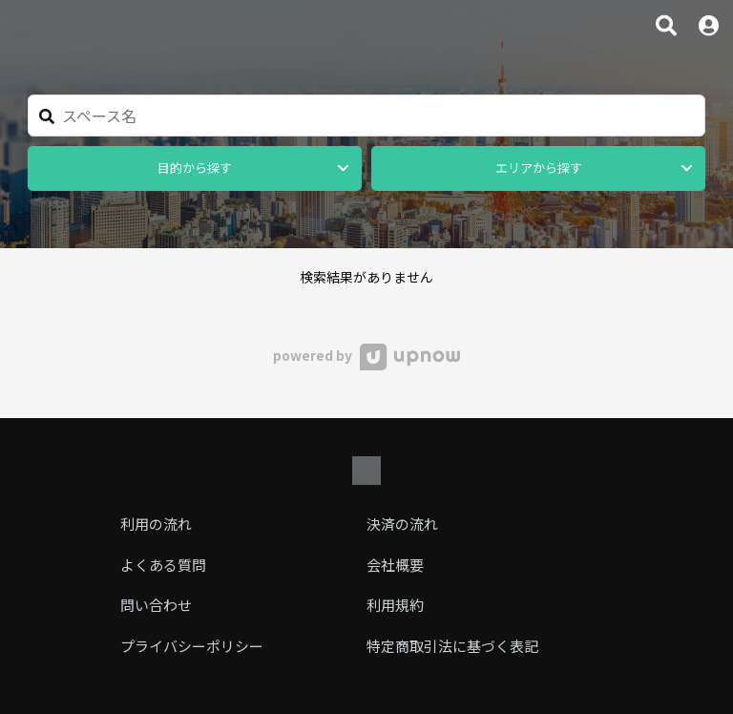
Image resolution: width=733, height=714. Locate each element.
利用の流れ (156, 524)
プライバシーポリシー (191, 646)
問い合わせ (156, 605)
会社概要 (395, 565)
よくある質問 (163, 565)
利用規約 (395, 605)
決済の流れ (402, 524)
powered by (366, 355)
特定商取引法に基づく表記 (452, 646)
